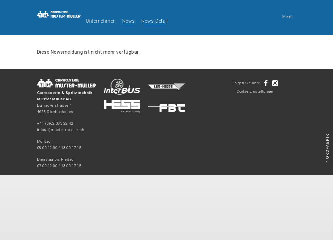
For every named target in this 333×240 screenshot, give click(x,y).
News (128, 21)
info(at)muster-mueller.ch (61, 130)
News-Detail (154, 21)
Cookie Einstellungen (255, 91)
